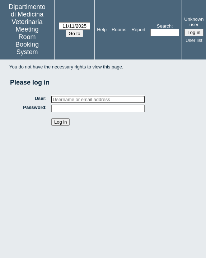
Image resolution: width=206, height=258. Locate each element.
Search (164, 26)
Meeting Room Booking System (27, 41)
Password (34, 107)
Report (138, 29)
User (40, 98)
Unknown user (193, 21)
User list (194, 40)
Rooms (119, 29)
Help (102, 29)
